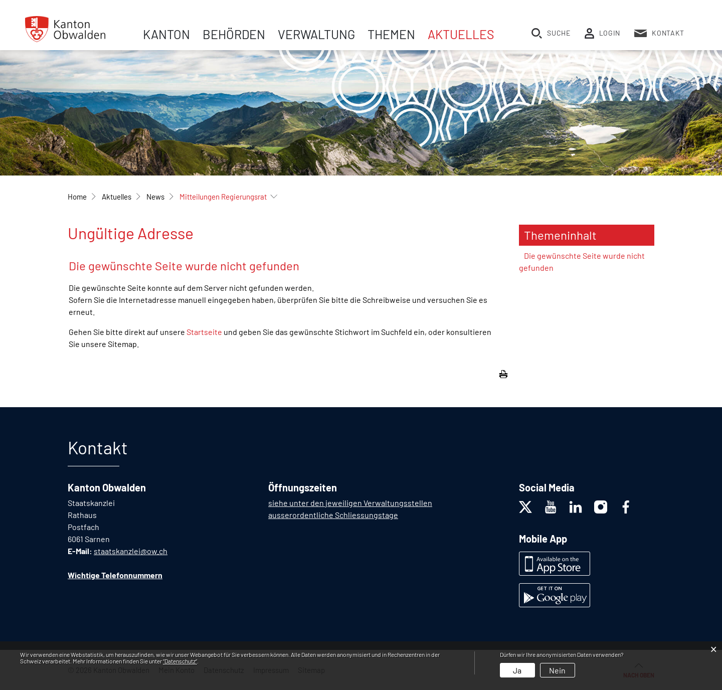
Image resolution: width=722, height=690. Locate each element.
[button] (116, 196)
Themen (391, 34)
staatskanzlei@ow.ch (130, 551)
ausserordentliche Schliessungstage (333, 515)
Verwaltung (316, 34)
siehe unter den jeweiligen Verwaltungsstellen (350, 502)
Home (77, 196)
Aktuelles (461, 34)
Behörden (234, 34)
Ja (517, 670)
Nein (557, 670)
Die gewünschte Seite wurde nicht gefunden (582, 261)
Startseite (204, 331)
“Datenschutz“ (180, 660)
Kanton (166, 34)
